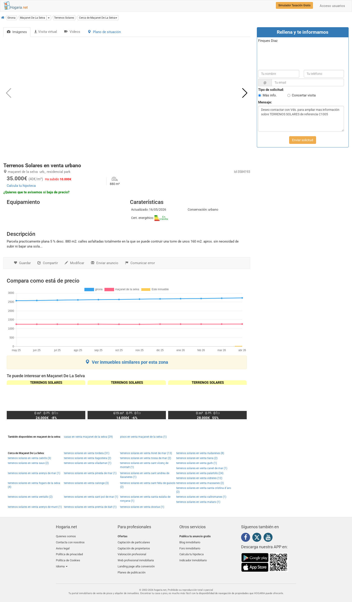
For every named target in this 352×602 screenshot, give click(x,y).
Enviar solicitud (302, 140)
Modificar (74, 263)
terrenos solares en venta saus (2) (28, 463)
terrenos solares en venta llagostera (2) (87, 458)
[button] (98, 17)
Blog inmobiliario (189, 541)
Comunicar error (140, 263)
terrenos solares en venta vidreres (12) (199, 478)
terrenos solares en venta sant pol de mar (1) (91, 496)
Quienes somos (66, 536)
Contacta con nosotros (70, 541)
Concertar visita (304, 95)
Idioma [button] (62, 562)
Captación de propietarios (134, 546)
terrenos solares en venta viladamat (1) (87, 463)
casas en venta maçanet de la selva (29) (88, 436)
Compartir (47, 263)
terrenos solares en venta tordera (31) (86, 453)
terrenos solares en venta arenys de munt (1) (35, 506)
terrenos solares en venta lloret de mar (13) (146, 453)
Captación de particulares (134, 541)
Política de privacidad (69, 552)
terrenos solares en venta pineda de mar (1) (90, 473)
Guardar (22, 263)
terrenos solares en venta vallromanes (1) (201, 496)
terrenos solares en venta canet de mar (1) (201, 468)
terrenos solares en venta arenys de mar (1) (34, 473)
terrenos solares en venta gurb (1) (196, 463)
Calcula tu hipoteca (21, 186)
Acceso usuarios (332, 6)
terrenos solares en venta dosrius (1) (142, 506)
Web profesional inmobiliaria (136, 557)
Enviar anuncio (104, 263)
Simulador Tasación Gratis (294, 5)
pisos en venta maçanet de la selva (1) (143, 436)
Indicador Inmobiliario (193, 557)
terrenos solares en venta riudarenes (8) (200, 453)
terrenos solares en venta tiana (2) (197, 458)
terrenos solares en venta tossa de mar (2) (145, 458)
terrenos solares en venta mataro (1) (198, 502)
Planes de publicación (131, 568)
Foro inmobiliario (189, 546)
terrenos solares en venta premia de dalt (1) (90, 506)
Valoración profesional (132, 552)
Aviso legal (63, 546)
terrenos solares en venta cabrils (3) (29, 458)
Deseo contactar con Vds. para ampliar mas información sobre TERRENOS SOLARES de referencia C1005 (301, 119)
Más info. (270, 95)
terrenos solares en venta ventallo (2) (30, 496)
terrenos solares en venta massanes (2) (200, 483)
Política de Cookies (68, 557)
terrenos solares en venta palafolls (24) (199, 473)
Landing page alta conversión (136, 562)
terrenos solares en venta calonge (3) (86, 483)
